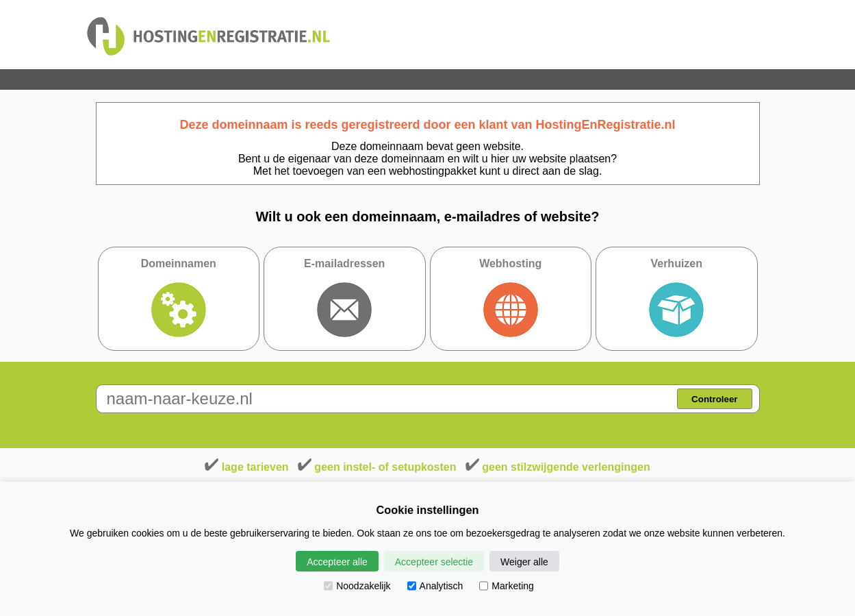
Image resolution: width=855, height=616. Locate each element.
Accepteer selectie (434, 561)
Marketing (506, 586)
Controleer (714, 399)
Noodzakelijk (357, 586)
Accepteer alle (337, 561)
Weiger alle (524, 561)
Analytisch (435, 586)
